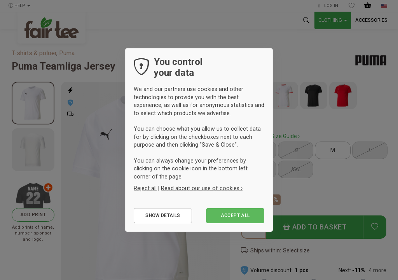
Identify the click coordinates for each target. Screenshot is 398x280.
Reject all (145, 188)
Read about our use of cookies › (202, 188)
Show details (162, 215)
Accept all (235, 215)
